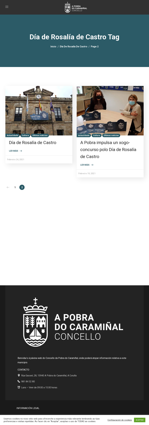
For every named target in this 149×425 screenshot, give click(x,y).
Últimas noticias (40, 135)
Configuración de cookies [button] (120, 420)
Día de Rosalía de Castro (73, 46)
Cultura (25, 135)
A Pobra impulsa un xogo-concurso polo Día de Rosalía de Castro (108, 149)
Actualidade (12, 135)
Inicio (53, 46)
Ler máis (13, 151)
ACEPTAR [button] (140, 420)
